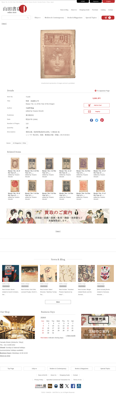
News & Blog (64, 10)
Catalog (103, 10)
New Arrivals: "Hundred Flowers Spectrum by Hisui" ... (66, 293)
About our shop (5, 357)
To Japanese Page (102, 92)
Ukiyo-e (37, 17)
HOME (83, 1)
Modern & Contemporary (54, 17)
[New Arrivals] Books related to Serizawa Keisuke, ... (103, 293)
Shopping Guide (84, 10)
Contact (110, 10)
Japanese (95, 1)
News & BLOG (42, 376)
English (108, 1)
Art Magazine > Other (19, 144)
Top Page (11, 370)
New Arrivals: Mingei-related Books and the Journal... (85, 293)
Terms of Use (77, 381)
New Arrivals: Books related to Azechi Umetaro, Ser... (10, 293)
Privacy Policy (38, 381)
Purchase (95, 10)
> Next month (70, 337)
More (58, 303)
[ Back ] (4, 24)
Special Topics (91, 17)
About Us (74, 10)
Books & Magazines (74, 17)
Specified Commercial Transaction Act (58, 381)
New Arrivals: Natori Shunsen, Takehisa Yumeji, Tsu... (48, 293)
